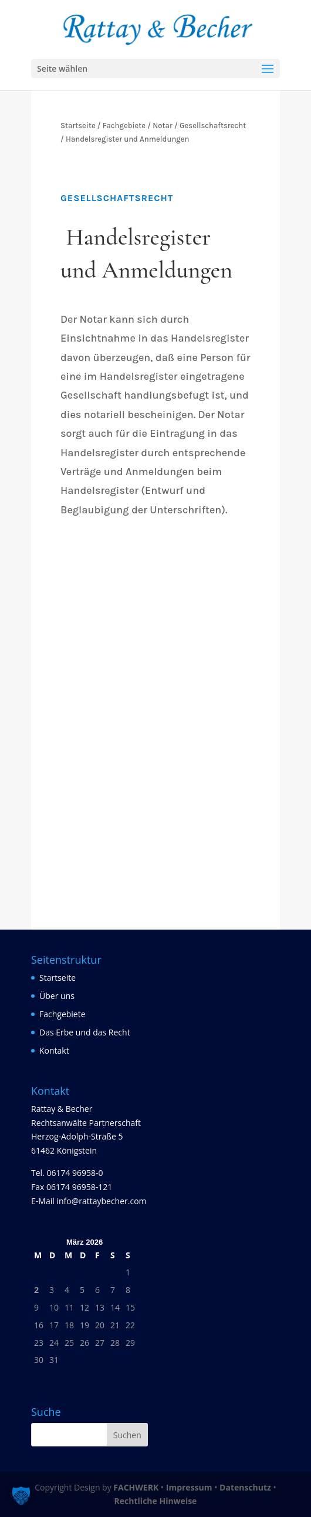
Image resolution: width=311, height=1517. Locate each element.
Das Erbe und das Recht (84, 1032)
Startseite (57, 977)
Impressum (189, 1487)
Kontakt (54, 1050)
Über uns (57, 995)
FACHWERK (135, 1487)
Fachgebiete (62, 1014)
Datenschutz (245, 1487)
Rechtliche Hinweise (155, 1500)
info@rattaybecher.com (101, 1201)
